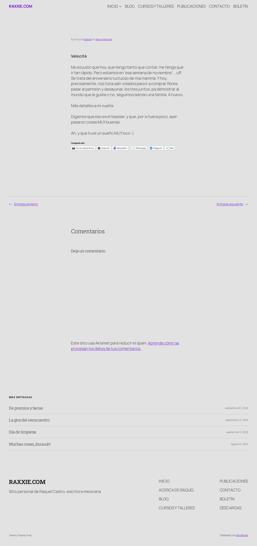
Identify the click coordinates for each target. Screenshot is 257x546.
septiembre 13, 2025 (236, 420)
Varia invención (103, 39)
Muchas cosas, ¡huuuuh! (30, 444)
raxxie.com (20, 6)
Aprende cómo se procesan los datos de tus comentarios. (125, 345)
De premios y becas (26, 408)
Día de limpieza (22, 432)
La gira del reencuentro (29, 420)
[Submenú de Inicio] (120, 6)
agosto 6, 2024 (239, 444)
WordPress (242, 535)
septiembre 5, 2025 (237, 432)
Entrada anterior (26, 204)
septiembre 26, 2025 (236, 408)
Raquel (87, 39)
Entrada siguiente (230, 204)
